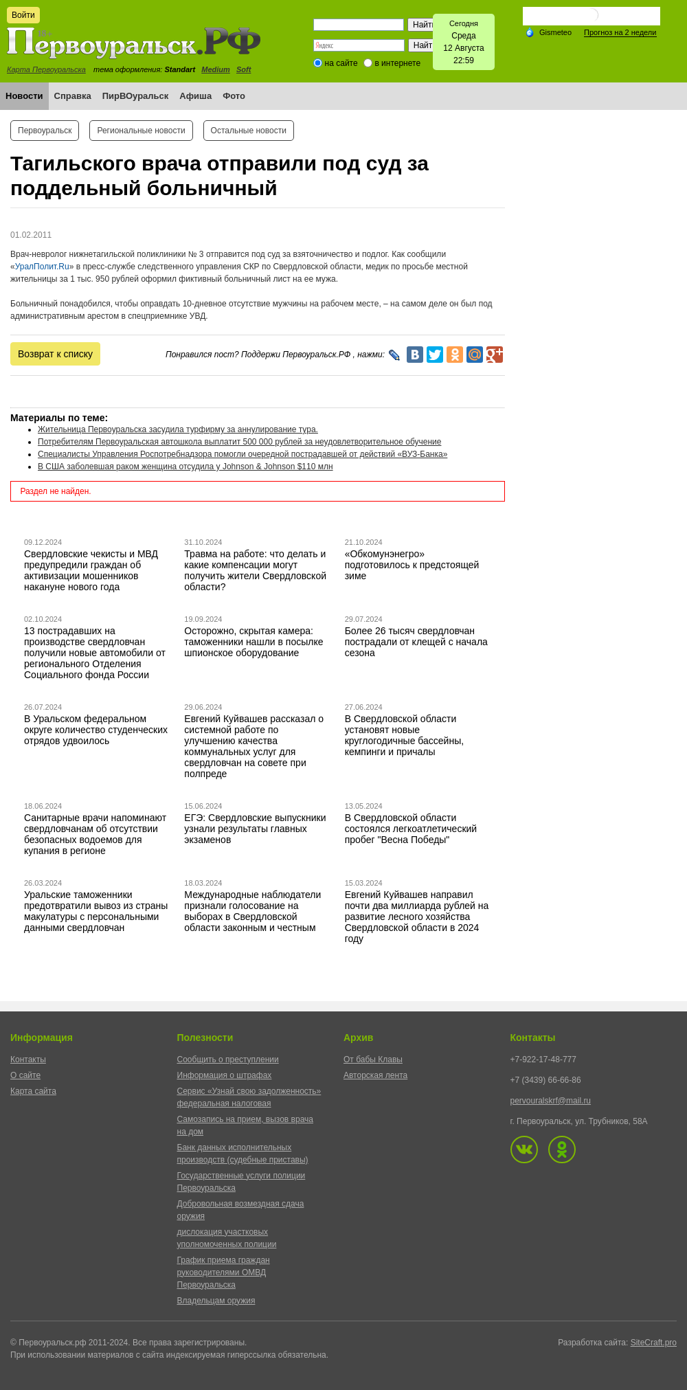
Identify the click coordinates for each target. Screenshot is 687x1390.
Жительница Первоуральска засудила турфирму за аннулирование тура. (178, 429)
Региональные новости (141, 130)
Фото (234, 96)
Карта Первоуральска (46, 69)
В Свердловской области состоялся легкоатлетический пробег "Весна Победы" (411, 828)
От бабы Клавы (373, 1059)
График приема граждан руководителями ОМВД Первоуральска (223, 1272)
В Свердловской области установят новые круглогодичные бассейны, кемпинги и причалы (404, 735)
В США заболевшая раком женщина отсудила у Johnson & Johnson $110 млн (185, 466)
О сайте (25, 1075)
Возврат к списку (55, 353)
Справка (72, 96)
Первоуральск (44, 130)
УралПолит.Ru (42, 266)
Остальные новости (248, 130)
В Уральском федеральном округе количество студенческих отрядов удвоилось (96, 729)
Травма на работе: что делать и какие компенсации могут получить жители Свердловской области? (255, 570)
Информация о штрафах (224, 1075)
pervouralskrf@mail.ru (551, 1101)
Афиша (195, 96)
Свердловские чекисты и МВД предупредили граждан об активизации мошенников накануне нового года (91, 570)
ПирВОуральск (135, 96)
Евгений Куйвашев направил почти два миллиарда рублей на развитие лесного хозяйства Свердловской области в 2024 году (417, 916)
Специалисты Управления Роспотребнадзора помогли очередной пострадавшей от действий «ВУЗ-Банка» (242, 454)
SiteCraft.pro (654, 1342)
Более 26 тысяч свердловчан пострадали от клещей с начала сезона (416, 641)
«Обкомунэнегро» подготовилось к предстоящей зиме (412, 564)
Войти (23, 15)
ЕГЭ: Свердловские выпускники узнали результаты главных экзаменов (255, 828)
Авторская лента (375, 1075)
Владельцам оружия (216, 1300)
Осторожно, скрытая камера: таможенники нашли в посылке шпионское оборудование (253, 641)
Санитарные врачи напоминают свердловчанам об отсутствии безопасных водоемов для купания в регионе (95, 834)
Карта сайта (33, 1091)
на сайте (341, 63)
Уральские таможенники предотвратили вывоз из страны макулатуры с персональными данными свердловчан (96, 911)
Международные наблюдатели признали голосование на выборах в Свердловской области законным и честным (252, 911)
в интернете (397, 63)
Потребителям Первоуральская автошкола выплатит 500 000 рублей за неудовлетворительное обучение (239, 442)
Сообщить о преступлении (228, 1059)
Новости (24, 96)
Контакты (28, 1059)
